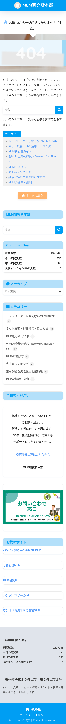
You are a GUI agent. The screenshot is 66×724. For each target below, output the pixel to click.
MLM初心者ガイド (20, 151)
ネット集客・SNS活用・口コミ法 (29, 146)
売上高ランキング (19, 172)
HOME (33, 709)
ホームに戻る (32, 195)
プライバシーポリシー (32, 715)
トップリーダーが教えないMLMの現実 (32, 141)
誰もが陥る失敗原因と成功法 (26, 177)
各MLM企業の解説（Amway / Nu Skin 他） (30, 346)
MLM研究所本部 (33, 5)
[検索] (59, 110)
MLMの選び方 (17, 166)
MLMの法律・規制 (20, 182)
